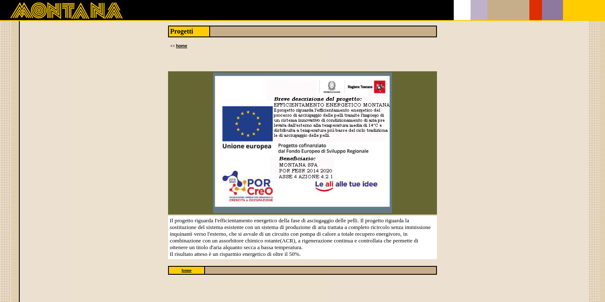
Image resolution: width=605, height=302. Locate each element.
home (181, 46)
